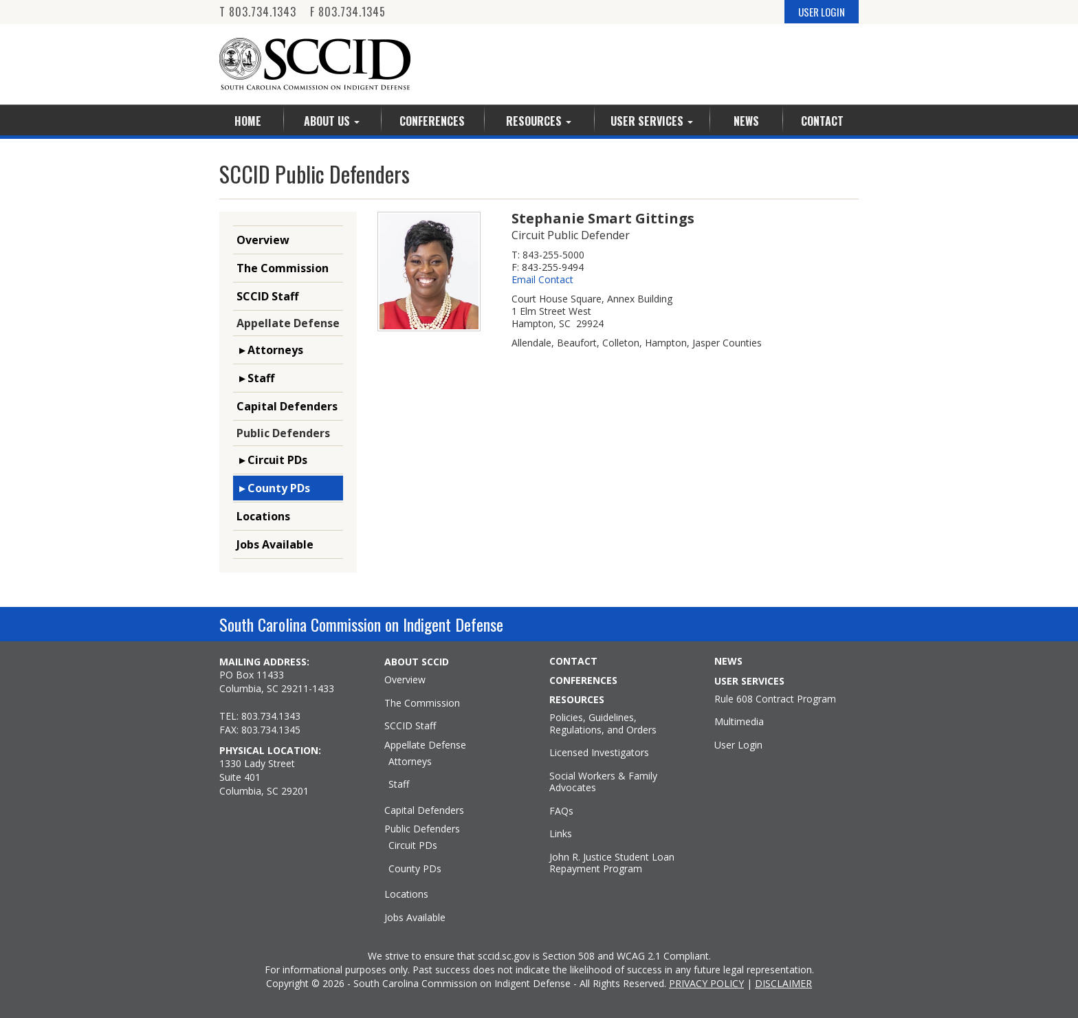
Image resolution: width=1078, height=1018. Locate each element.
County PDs (414, 869)
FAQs (561, 811)
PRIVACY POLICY (706, 983)
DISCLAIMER (783, 983)
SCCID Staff (267, 296)
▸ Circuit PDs (271, 459)
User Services (651, 121)
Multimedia (739, 722)
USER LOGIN (821, 11)
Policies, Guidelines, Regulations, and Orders (603, 723)
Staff (398, 784)
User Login (738, 745)
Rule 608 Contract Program (775, 699)
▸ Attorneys (269, 349)
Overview (262, 239)
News (746, 121)
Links (560, 834)
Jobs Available (275, 544)
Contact (822, 121)
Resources (538, 121)
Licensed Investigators (599, 752)
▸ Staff (255, 378)
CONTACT (573, 661)
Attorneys (410, 761)
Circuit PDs (412, 845)
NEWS (728, 661)
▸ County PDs (273, 488)
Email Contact (542, 280)
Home (247, 121)
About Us (332, 121)
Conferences (432, 121)
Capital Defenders (287, 406)
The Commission (282, 268)
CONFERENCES (583, 680)
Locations (263, 516)
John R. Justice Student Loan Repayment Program (611, 863)
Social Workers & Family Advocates (603, 782)
